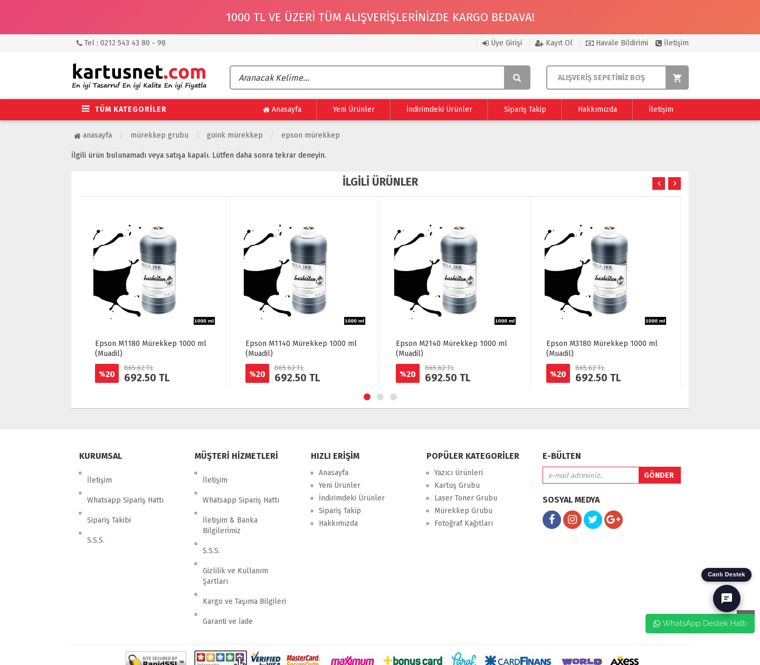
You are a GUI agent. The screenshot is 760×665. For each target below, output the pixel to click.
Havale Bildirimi (617, 42)
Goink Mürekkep (235, 135)
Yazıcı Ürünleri (458, 472)
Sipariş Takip (525, 109)
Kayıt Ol (554, 42)
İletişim (672, 42)
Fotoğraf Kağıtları (463, 523)
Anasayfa (282, 109)
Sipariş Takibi (109, 498)
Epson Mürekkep (310, 135)
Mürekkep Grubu (159, 135)
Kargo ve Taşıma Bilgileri (244, 557)
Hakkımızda (597, 109)
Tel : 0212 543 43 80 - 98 (121, 42)
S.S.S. (95, 510)
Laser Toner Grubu (465, 498)
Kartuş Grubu (457, 485)
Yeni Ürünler (354, 109)
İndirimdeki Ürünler (439, 109)
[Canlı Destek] (726, 598)
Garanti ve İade (228, 569)
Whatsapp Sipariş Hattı (125, 485)
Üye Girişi (502, 42)
